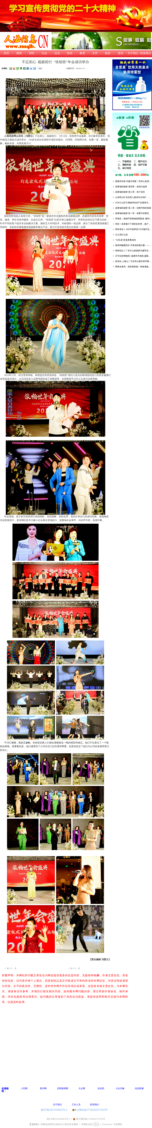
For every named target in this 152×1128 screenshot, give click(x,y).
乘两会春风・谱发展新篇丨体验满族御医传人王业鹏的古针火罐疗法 (133, 267)
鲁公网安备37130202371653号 (90, 1109)
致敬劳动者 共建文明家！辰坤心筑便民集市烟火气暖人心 (133, 181)
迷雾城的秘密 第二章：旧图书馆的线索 (133, 208)
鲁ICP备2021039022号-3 (54, 1109)
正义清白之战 (121, 235)
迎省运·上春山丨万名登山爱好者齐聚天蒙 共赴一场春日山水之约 (133, 261)
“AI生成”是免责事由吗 (125, 240)
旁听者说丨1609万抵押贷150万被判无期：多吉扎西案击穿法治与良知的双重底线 (133, 229)
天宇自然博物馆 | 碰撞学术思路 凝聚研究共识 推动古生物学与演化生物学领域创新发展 (133, 256)
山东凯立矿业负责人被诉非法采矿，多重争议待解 (133, 197)
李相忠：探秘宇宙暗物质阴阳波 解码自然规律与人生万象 (133, 219)
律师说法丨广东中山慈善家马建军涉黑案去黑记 (133, 251)
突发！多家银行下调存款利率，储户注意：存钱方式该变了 (133, 224)
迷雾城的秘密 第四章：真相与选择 (131, 187)
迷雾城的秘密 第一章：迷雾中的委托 (132, 213)
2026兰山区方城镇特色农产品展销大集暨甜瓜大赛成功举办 (133, 203)
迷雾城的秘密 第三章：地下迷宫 (130, 192)
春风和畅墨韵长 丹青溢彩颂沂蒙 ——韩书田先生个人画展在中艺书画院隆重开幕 (133, 245)
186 (40, 68)
